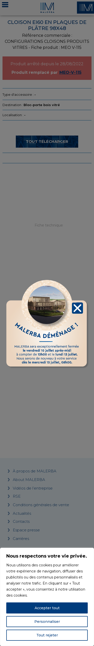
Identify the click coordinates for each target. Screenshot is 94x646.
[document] (47, 323)
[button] (77, 307)
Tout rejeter (47, 635)
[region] (47, 597)
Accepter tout (47, 608)
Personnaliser (47, 621)
